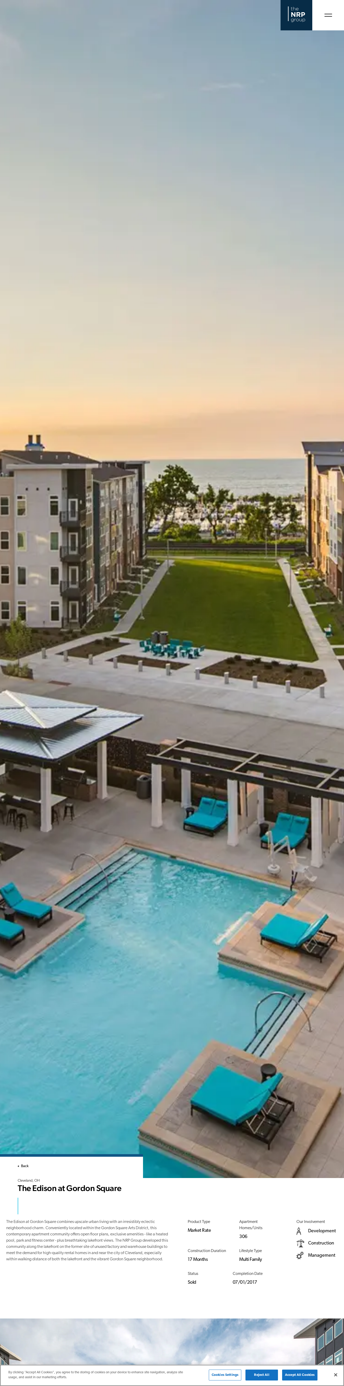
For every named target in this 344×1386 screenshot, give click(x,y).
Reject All (261, 1375)
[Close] (335, 1375)
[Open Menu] (328, 15)
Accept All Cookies (300, 1375)
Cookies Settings (225, 1375)
